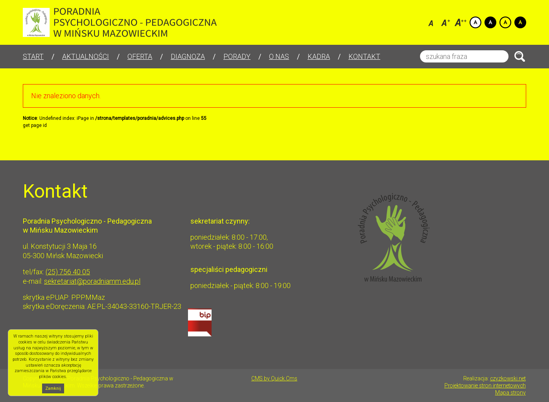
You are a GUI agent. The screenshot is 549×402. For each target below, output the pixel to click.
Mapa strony (510, 392)
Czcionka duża (460, 22)
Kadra (319, 56)
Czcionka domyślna (431, 22)
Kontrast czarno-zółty (520, 22)
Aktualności (85, 56)
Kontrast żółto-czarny (505, 22)
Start (33, 56)
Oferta (139, 56)
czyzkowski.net (508, 378)
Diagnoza (188, 56)
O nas (279, 56)
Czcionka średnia (445, 22)
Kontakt (364, 56)
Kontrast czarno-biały (490, 22)
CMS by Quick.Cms (274, 378)
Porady (237, 56)
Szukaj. (519, 56)
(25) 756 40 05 (68, 272)
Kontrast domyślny (475, 22)
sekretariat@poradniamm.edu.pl (92, 281)
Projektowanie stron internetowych (485, 385)
